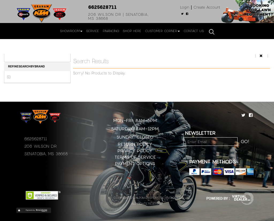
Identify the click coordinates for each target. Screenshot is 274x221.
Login (184, 7)
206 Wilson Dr (40, 146)
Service (92, 31)
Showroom (71, 31)
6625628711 (102, 7)
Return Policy (135, 144)
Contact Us (194, 31)
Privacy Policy (135, 150)
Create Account (206, 7)
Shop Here (132, 31)
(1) (8, 77)
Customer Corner (162, 31)
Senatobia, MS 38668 (46, 153)
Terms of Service (135, 156)
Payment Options (135, 163)
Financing (111, 31)
